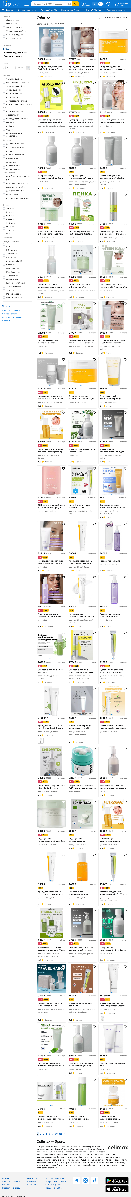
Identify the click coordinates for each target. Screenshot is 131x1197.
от (7, 68)
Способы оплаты (10, 314)
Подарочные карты (116, 10)
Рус (100, 4)
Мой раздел (85, 5)
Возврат (6, 1184)
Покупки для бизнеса (12, 317)
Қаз (94, 4)
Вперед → (59, 1133)
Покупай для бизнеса (71, 10)
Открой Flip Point (94, 10)
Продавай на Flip (49, 10)
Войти (83, 3)
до (19, 68)
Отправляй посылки (26, 10)
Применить (28, 68)
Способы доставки (11, 310)
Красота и (15, 52)
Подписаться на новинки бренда (114, 17)
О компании (33, 1178)
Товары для (13, 56)
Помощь (6, 1178)
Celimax (7, 49)
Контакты (6, 320)
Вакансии (32, 1184)
